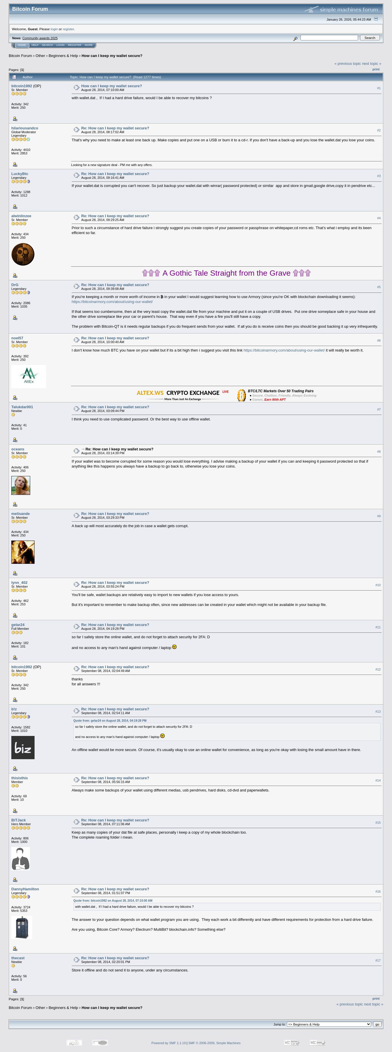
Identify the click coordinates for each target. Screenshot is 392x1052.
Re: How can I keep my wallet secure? (115, 128)
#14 (378, 780)
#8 (379, 451)
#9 (379, 516)
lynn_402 (19, 582)
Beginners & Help (63, 56)
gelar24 (18, 625)
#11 (378, 627)
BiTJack (18, 820)
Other (40, 56)
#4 (379, 218)
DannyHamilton (25, 889)
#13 (378, 711)
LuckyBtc (19, 174)
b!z (14, 709)
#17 (378, 960)
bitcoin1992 (21, 86)
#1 (379, 88)
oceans (17, 449)
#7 (379, 409)
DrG (15, 285)
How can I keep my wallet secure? (112, 56)
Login (60, 45)
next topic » (372, 63)
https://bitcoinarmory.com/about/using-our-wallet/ (112, 301)
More (89, 45)
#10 (378, 585)
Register (74, 45)
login (54, 29)
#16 (378, 891)
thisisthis (19, 778)
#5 (379, 287)
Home (22, 45)
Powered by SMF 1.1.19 (169, 1043)
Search (47, 45)
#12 (378, 669)
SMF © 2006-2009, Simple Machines (214, 1043)
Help (35, 45)
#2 (379, 130)
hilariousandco (24, 128)
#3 (379, 176)
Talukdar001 (22, 407)
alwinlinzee (21, 216)
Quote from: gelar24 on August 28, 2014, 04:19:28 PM (110, 720)
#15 (378, 822)
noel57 (17, 338)
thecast (18, 958)
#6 (379, 340)
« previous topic (348, 63)
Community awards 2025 (40, 38)
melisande (20, 513)
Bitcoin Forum (20, 56)
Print (376, 69)
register (68, 29)
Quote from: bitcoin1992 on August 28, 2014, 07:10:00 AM (112, 900)
